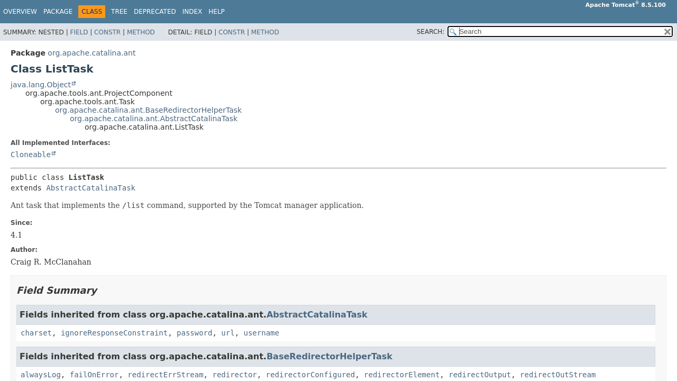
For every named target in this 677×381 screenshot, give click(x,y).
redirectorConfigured (310, 374)
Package (57, 11)
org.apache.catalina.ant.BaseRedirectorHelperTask (148, 110)
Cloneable (31, 154)
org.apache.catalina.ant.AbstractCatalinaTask (153, 118)
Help (216, 11)
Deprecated (155, 11)
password (194, 333)
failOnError (94, 374)
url (227, 333)
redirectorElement (402, 374)
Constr (107, 32)
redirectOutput (480, 374)
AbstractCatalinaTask (90, 188)
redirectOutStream (558, 374)
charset (36, 333)
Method (141, 32)
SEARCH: (431, 31)
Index (192, 11)
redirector (234, 374)
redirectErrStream (165, 374)
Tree (119, 11)
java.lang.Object (41, 84)
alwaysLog (41, 374)
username (261, 333)
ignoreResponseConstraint (114, 333)
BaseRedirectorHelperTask (329, 356)
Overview (20, 11)
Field (79, 32)
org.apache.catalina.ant (91, 53)
